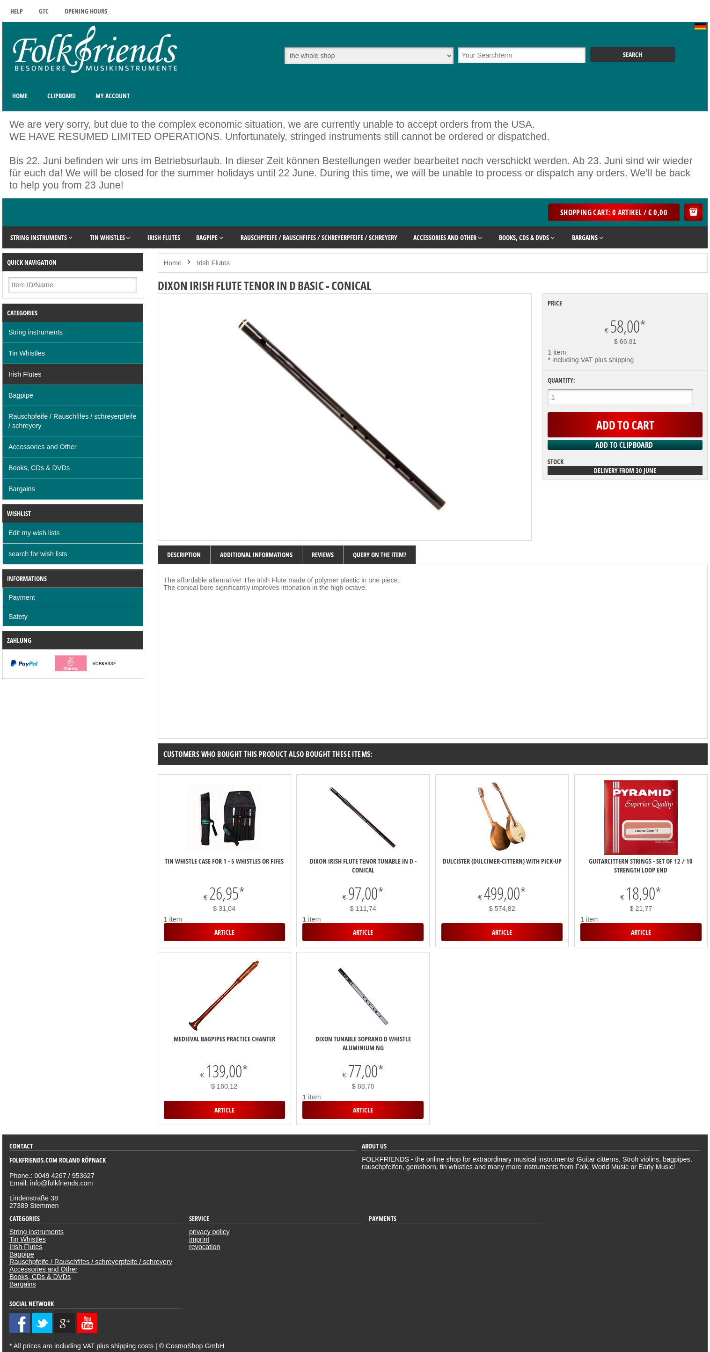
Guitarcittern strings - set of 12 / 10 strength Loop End (641, 865)
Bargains (21, 489)
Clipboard (61, 95)
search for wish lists (37, 554)
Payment (21, 597)
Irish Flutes (24, 374)
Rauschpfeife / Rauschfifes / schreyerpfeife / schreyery (72, 421)
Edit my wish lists (34, 533)
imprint (199, 1239)
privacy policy (209, 1232)
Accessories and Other (42, 447)
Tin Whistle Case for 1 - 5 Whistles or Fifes (224, 861)
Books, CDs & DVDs (39, 468)
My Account (112, 95)
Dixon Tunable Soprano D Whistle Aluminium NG (363, 1043)
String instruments (35, 332)
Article (224, 932)
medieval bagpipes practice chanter (224, 1038)
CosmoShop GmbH (195, 1346)
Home (20, 95)
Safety (18, 616)
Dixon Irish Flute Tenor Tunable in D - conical (363, 865)
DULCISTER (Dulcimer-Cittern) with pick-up (502, 861)
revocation (204, 1246)
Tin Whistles (26, 353)
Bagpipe (20, 395)
